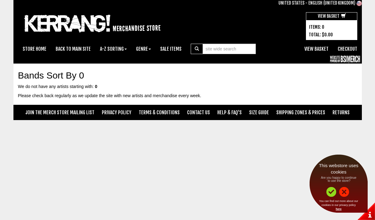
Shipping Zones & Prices (300, 112)
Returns (341, 112)
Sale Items (171, 49)
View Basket (332, 16)
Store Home (34, 49)
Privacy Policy (116, 112)
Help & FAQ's (229, 112)
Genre (143, 49)
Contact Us (198, 112)
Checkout (347, 49)
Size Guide (259, 112)
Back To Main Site (73, 49)
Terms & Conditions (159, 112)
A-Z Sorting (113, 49)
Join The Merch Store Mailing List (59, 112)
